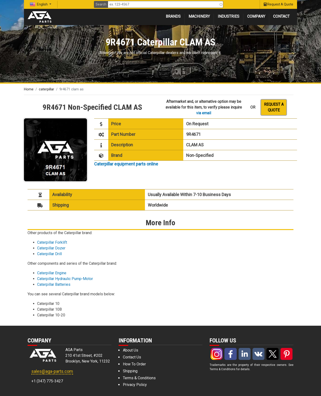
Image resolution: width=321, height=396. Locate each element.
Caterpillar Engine (51, 273)
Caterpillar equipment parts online (126, 163)
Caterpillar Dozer (51, 248)
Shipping (130, 371)
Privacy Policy (135, 384)
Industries (228, 16)
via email (203, 113)
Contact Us (132, 357)
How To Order (134, 364)
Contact (281, 16)
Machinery (199, 16)
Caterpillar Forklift (52, 242)
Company (256, 16)
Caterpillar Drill (49, 254)
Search (101, 4)
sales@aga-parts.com (52, 371)
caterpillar (46, 89)
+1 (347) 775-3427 (47, 381)
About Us (130, 350)
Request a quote (274, 107)
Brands (173, 16)
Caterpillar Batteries (53, 284)
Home (29, 89)
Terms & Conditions (139, 378)
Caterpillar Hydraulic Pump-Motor (65, 278)
